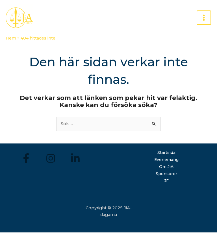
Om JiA (166, 167)
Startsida (166, 153)
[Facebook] (26, 159)
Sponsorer (166, 174)
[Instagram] (51, 159)
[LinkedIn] (75, 159)
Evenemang (166, 160)
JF (166, 181)
